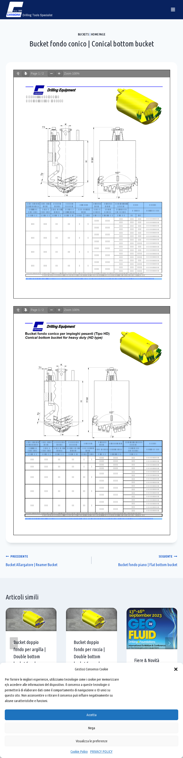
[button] (175, 669)
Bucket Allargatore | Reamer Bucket (46, 560)
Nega (91, 728)
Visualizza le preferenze (91, 741)
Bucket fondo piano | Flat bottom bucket (136, 560)
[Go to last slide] (14, 643)
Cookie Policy (79, 751)
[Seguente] (169, 643)
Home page (98, 34)
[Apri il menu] (172, 9)
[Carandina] (29, 9)
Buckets (83, 34)
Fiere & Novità (146, 660)
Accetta (91, 715)
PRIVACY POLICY (101, 751)
